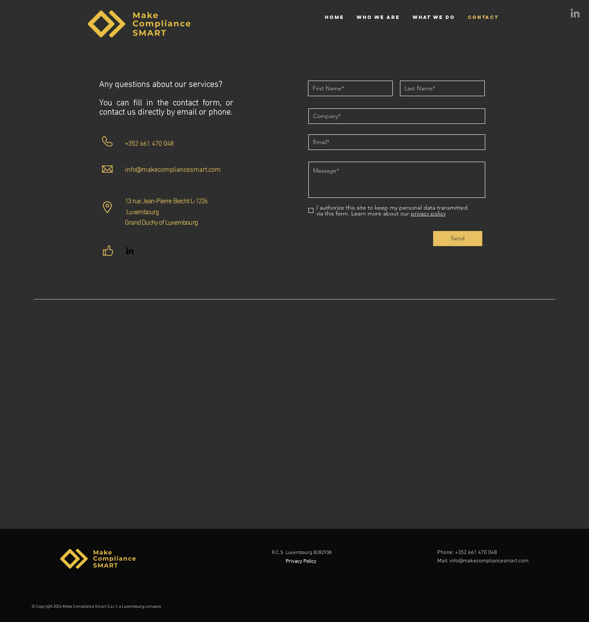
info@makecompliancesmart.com (173, 169)
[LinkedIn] (575, 13)
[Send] (457, 238)
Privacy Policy (302, 561)
